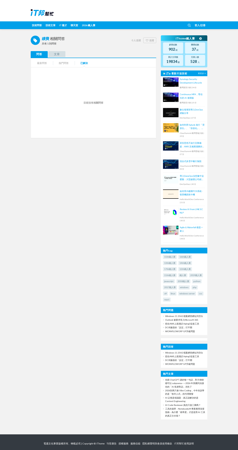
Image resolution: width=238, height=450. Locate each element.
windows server (187, 293)
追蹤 (149, 40)
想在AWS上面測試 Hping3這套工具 (182, 323)
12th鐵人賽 (185, 269)
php (194, 287)
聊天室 (74, 25)
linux (173, 293)
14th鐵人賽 (185, 263)
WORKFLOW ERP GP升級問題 (180, 331)
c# (165, 293)
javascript (169, 281)
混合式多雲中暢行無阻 (190, 161)
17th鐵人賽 (169, 269)
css (200, 293)
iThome (100, 443)
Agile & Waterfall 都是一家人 (191, 229)
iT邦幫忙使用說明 (184, 443)
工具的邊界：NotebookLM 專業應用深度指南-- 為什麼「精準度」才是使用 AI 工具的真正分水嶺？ (185, 412)
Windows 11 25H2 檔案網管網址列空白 (184, 316)
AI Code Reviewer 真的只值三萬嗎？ (183, 405)
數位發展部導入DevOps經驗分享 (191, 111)
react (166, 299)
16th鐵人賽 (185, 256)
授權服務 (123, 443)
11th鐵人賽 (169, 275)
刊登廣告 (112, 443)
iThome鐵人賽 (188, 38)
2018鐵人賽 (183, 281)
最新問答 (42, 62)
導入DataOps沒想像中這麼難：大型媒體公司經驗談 (192, 178)
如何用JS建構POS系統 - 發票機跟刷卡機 (191, 193)
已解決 (84, 62)
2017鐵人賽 (170, 287)
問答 (39, 54)
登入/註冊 (200, 25)
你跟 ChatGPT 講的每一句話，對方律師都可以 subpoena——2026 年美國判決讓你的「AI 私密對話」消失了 (184, 383)
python (196, 281)
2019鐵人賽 (196, 275)
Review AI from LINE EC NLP (191, 211)
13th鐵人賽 (169, 263)
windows (184, 287)
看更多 (202, 73)
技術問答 (37, 25)
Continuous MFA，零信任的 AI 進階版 (191, 96)
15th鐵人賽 (169, 256)
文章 (57, 54)
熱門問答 (64, 62)
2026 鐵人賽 (88, 25)
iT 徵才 (63, 25)
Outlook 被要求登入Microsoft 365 (181, 319)
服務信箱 (135, 443)
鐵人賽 (183, 275)
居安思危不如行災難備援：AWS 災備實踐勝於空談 (192, 145)
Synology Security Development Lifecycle (191, 81)
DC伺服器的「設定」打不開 (178, 327)
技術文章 (50, 25)
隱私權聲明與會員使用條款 (157, 443)
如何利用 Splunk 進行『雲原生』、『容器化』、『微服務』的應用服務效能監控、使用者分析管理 (192, 126)
